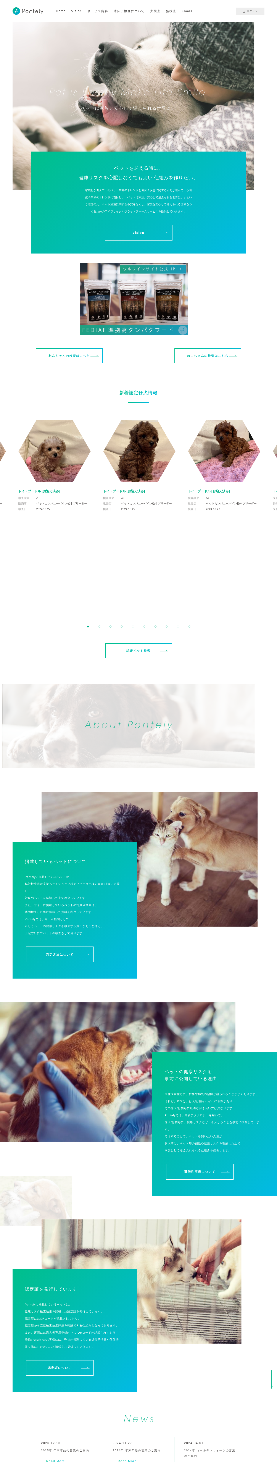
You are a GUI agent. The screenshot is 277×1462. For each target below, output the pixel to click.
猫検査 (171, 11)
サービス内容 (97, 11)
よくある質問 (118, 1446)
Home (61, 11)
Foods (187, 11)
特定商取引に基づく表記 (225, 1441)
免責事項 (258, 1441)
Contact (96, 1446)
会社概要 (62, 1446)
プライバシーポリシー (245, 1435)
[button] (88, 532)
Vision (76, 11)
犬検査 (155, 11)
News (79, 1446)
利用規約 (219, 1435)
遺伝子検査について (129, 11)
